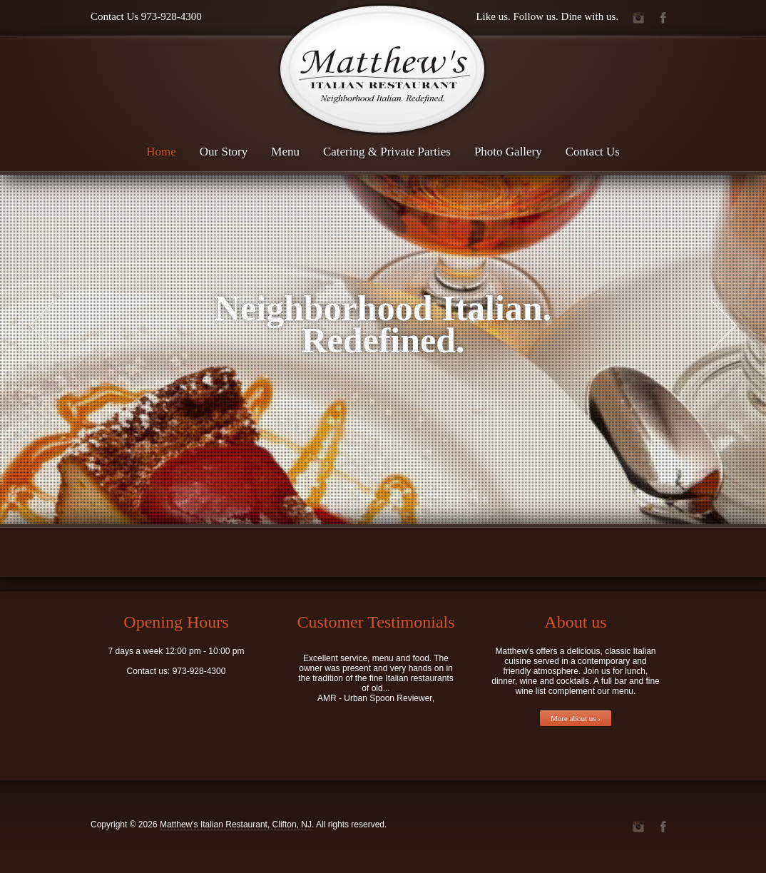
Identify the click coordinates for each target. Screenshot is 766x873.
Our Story (224, 151)
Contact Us (593, 151)
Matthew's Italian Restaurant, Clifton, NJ (236, 824)
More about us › (576, 718)
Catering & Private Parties (387, 151)
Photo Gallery (508, 151)
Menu (285, 151)
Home (161, 151)
